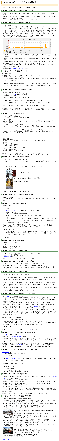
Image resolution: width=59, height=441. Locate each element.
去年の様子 (35, 306)
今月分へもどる (5, 439)
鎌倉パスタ (5, 352)
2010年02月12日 (6, 240)
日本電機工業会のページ (16, 68)
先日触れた (5, 335)
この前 (8, 296)
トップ (2, 5)
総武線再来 (19, 345)
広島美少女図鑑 (6, 256)
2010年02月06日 (6, 271)
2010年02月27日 (6, 71)
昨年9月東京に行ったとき (13, 358)
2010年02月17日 (6, 156)
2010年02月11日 (6, 250)
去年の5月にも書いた (11, 210)
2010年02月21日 (6, 89)
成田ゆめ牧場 (27, 329)
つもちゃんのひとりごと (10, 5)
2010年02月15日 (6, 203)
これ (14, 94)
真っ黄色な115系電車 (15, 336)
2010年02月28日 (6, 10)
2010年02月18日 (6, 113)
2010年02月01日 (6, 374)
